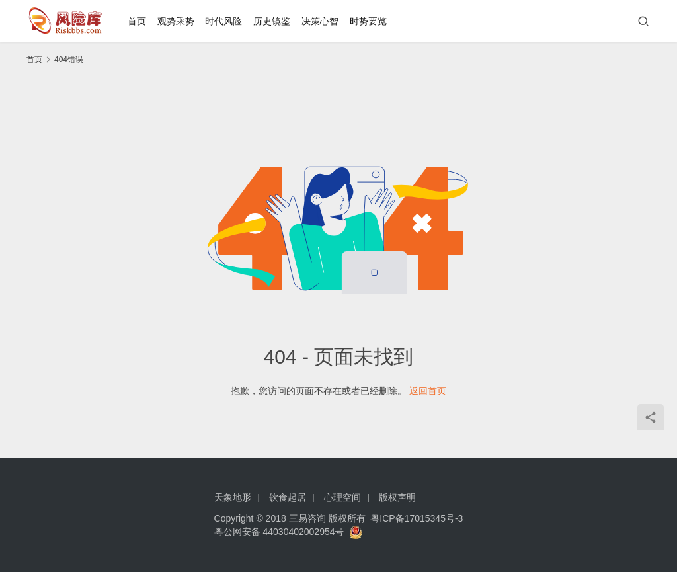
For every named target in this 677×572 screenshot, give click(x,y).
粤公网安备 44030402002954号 (282, 531)
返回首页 (427, 391)
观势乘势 (175, 21)
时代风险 (223, 21)
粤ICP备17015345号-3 (416, 518)
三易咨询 (307, 518)
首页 (137, 21)
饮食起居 (287, 497)
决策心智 (319, 21)
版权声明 (397, 497)
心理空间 (342, 497)
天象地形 (232, 497)
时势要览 (368, 21)
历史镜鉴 (271, 21)
